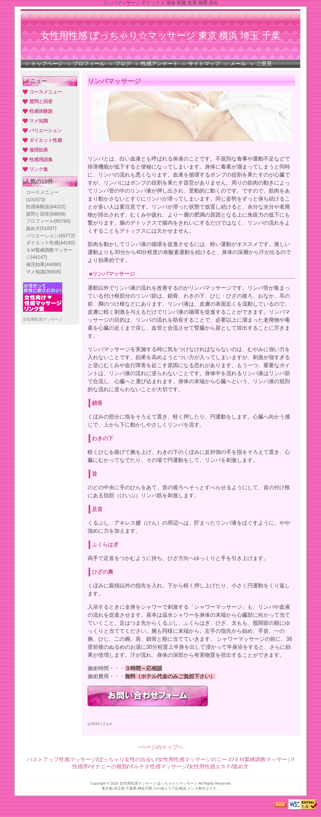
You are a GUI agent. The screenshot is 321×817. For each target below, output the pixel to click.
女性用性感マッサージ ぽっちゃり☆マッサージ (158, 783)
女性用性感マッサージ (43, 319)
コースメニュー (45, 91)
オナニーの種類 (108, 766)
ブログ (123, 63)
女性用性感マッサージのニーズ (195, 759)
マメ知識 (38, 120)
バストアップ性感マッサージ (61, 759)
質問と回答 (41, 101)
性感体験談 (41, 111)
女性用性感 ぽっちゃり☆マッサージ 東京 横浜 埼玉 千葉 (160, 35)
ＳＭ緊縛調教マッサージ (263, 759)
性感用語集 (41, 159)
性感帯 (80, 766)
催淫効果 (38, 150)
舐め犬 (41, 228)
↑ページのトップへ (160, 747)
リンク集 (38, 169)
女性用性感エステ (209, 766)
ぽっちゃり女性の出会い (127, 759)
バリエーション (45, 130)
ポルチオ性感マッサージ (158, 766)
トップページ (47, 63)
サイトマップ (204, 63)
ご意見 (264, 63)
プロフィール (89, 63)
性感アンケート (159, 63)
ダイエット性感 (45, 140)
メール (238, 63)
